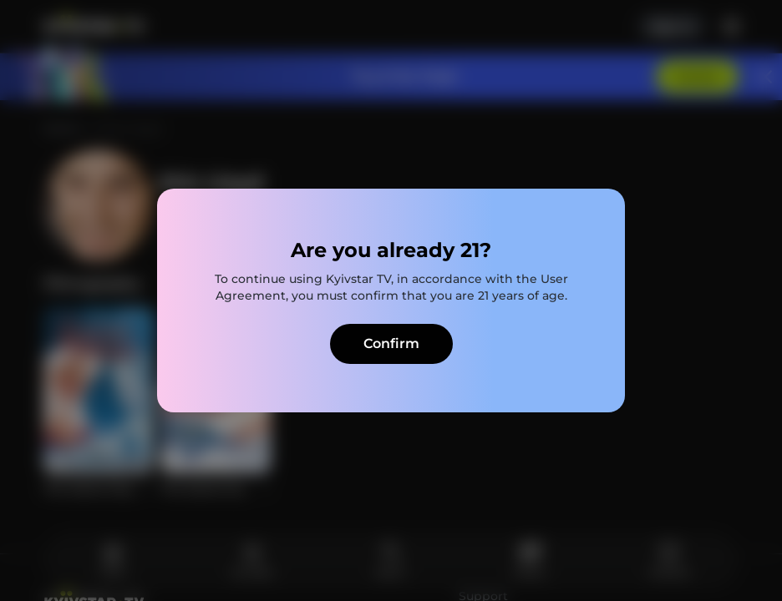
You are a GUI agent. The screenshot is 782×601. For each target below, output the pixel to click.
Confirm (391, 343)
